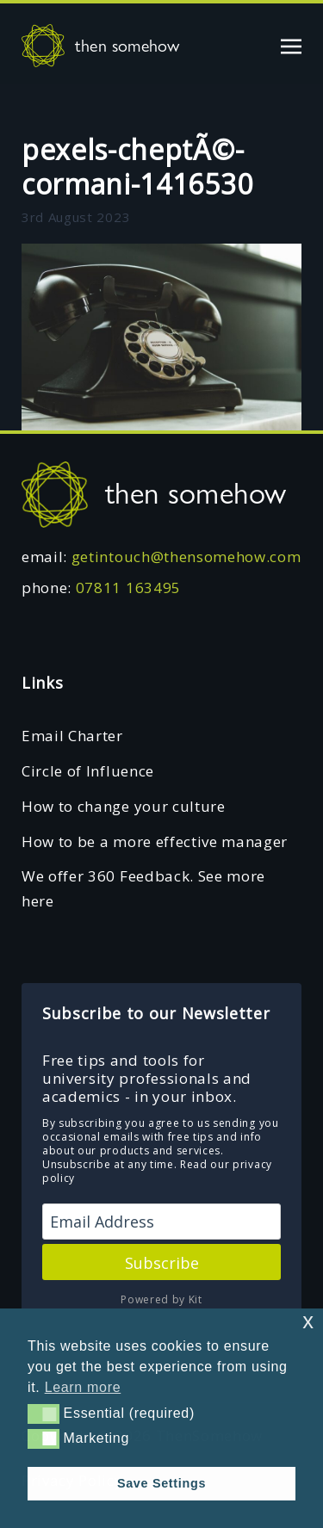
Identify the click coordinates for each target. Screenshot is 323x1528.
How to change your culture (124, 806)
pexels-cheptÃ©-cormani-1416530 (137, 166)
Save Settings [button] (161, 1483)
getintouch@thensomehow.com (186, 556)
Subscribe (162, 1263)
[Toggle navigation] (291, 45)
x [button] (308, 1321)
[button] (43, 1413)
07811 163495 (128, 587)
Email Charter (72, 735)
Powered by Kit (161, 1299)
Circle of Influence (88, 771)
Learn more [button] (83, 1387)
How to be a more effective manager (155, 841)
